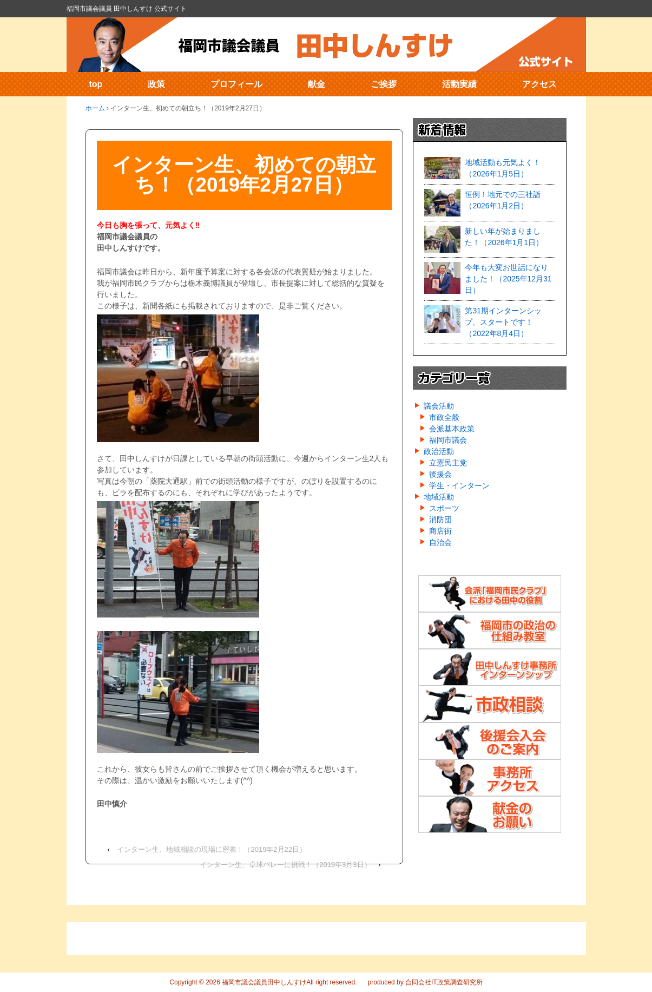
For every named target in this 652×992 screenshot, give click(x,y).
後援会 (440, 474)
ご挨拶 (384, 84)
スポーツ (444, 508)
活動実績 (459, 84)
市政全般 (444, 417)
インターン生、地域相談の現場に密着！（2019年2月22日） (211, 849)
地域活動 (439, 496)
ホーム (95, 108)
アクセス (539, 84)
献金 (316, 84)
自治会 (440, 542)
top (96, 84)
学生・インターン (459, 485)
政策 (156, 84)
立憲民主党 (448, 462)
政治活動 (439, 451)
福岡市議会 (448, 440)
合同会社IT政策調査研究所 (444, 982)
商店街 (440, 531)
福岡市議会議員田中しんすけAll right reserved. (288, 982)
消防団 (440, 519)
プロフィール (236, 84)
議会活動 (439, 406)
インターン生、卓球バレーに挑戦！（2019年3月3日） (285, 864)
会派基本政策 (452, 428)
